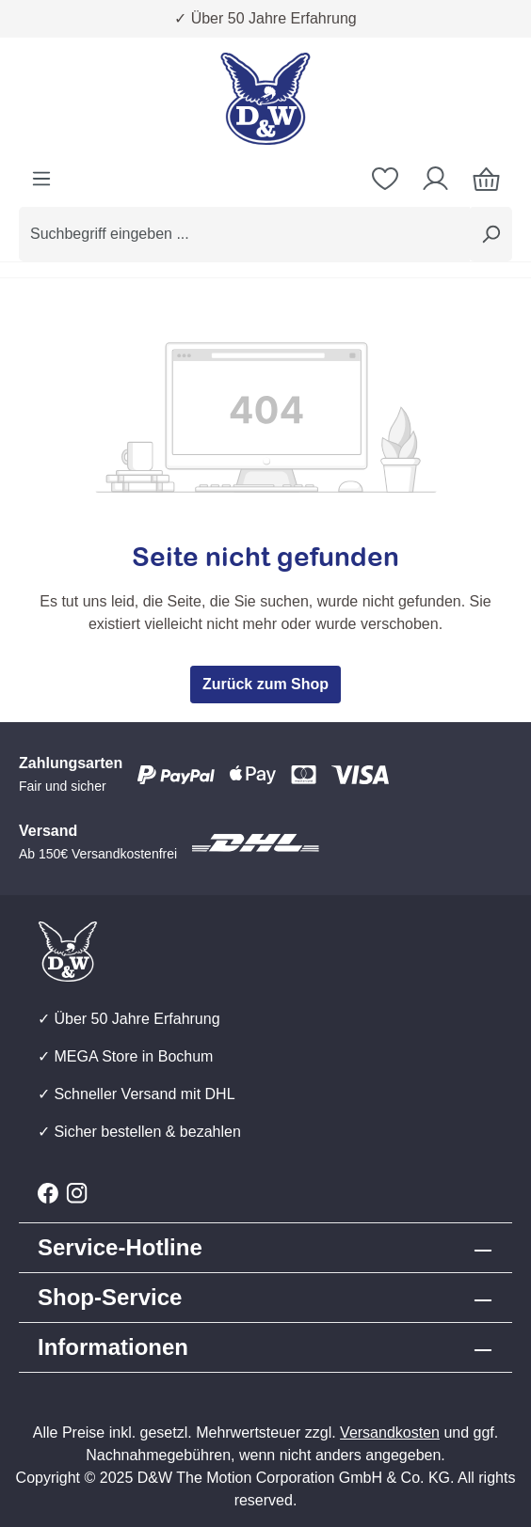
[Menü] (41, 178)
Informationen (113, 1347)
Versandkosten (390, 1432)
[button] (265, 1297)
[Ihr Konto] (435, 179)
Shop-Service (110, 1297)
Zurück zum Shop (265, 684)
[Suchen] (490, 234)
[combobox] (244, 234)
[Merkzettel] (385, 179)
